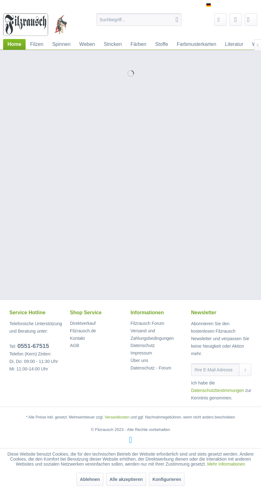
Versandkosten (117, 417)
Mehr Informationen (226, 464)
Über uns (139, 360)
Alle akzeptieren (126, 479)
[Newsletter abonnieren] (245, 370)
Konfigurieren (166, 479)
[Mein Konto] (235, 19)
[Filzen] (37, 44)
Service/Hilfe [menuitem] (240, 4)
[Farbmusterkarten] (196, 44)
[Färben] (138, 44)
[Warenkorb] (251, 19)
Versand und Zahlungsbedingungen (152, 334)
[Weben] (87, 44)
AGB (74, 345)
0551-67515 (33, 346)
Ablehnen (90, 479)
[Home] (14, 44)
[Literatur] (234, 44)
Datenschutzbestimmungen (217, 390)
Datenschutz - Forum (150, 367)
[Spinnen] (61, 44)
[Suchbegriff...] (138, 19)
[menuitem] (138, 19)
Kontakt (77, 338)
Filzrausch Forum (147, 323)
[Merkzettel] (220, 19)
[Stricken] (112, 44)
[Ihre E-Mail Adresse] (215, 370)
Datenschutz (142, 345)
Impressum (141, 352)
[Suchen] (177, 19)
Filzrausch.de (83, 330)
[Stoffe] (162, 44)
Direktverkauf (83, 323)
